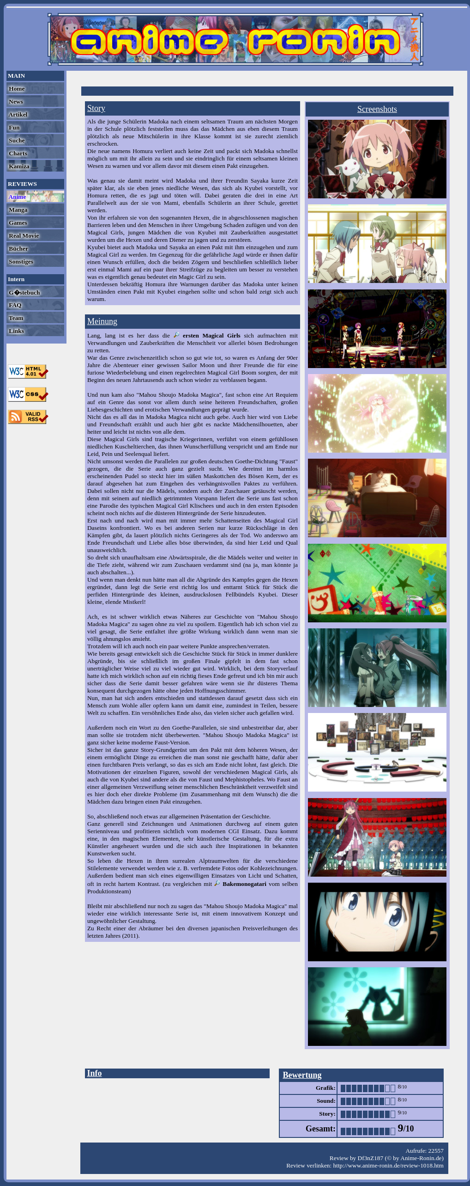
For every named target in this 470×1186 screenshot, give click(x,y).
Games (17, 222)
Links (15, 330)
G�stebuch (23, 292)
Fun (13, 127)
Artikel (17, 114)
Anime (16, 196)
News (15, 101)
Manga (17, 209)
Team (15, 317)
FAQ (14, 304)
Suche (15, 140)
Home (15, 88)
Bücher (17, 248)
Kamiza (18, 166)
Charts (17, 153)
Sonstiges (20, 261)
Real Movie (23, 235)
